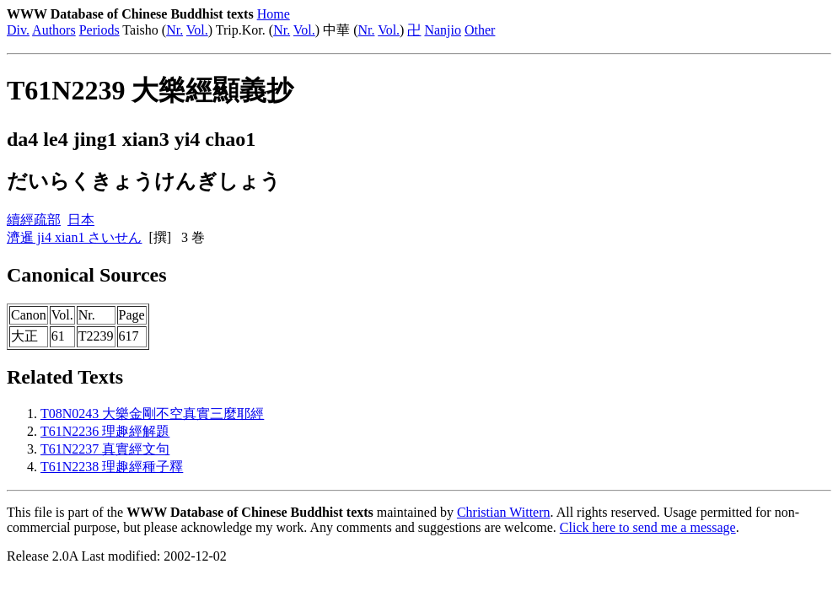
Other (480, 30)
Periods (99, 30)
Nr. (174, 30)
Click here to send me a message (648, 527)
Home (273, 14)
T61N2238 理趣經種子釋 (111, 466)
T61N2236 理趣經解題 (104, 431)
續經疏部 (34, 219)
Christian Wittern (504, 512)
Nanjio (442, 30)
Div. (18, 30)
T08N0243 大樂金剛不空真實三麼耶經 (152, 413)
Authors (54, 30)
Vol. (197, 30)
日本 (80, 219)
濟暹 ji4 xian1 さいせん (74, 237)
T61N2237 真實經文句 (104, 449)
